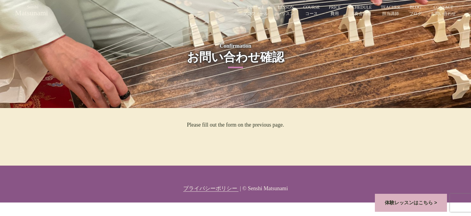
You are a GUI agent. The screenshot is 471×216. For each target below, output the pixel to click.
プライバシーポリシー (211, 188)
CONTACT (443, 11)
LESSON (285, 11)
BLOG (415, 11)
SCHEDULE (361, 11)
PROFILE (255, 11)
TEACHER (390, 11)
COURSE (311, 11)
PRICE (335, 11)
